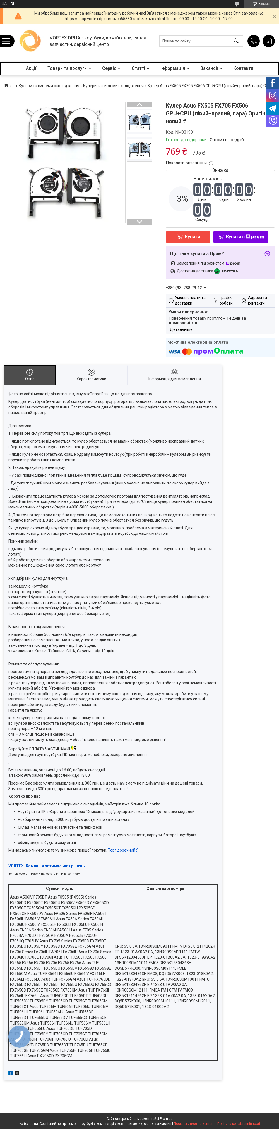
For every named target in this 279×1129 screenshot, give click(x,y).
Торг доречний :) (123, 850)
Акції (31, 68)
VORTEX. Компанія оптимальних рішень (46, 866)
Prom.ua (166, 1119)
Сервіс (109, 68)
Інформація (172, 68)
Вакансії (209, 68)
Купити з (245, 236)
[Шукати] (236, 41)
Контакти (243, 68)
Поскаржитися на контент (194, 1124)
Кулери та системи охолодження (49, 86)
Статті (138, 68)
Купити (192, 236)
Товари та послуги (67, 68)
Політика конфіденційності (238, 1124)
